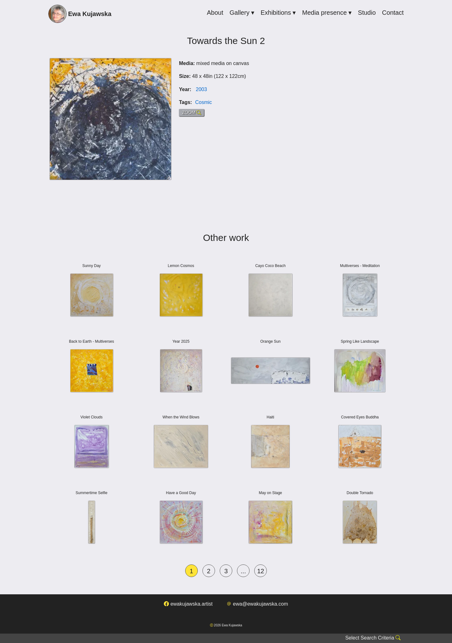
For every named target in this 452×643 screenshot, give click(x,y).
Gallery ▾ (241, 12)
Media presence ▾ (327, 12)
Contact (393, 12)
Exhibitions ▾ (278, 12)
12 (260, 571)
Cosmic (203, 102)
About (215, 12)
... (243, 571)
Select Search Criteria (373, 637)
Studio (367, 12)
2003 (201, 89)
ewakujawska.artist (188, 604)
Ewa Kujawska (79, 14)
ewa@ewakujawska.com (257, 604)
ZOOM (191, 112)
